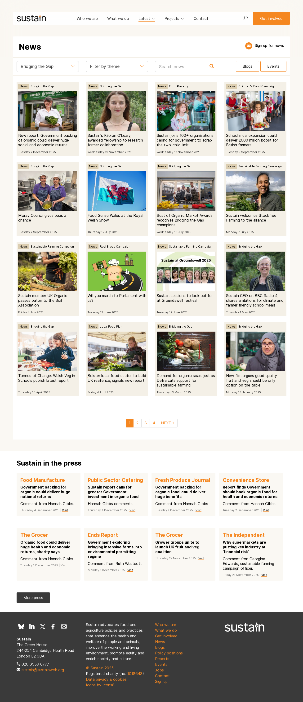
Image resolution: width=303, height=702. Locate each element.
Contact (201, 18)
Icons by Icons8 (100, 685)
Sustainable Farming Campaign (260, 166)
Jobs (159, 670)
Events (273, 66)
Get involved (271, 18)
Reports (162, 658)
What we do (118, 18)
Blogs (247, 66)
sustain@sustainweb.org (43, 669)
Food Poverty (178, 86)
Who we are (87, 18)
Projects (174, 18)
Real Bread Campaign (115, 246)
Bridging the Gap (42, 86)
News (24, 86)
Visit (65, 510)
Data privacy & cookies (106, 679)
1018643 (135, 673)
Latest (146, 18)
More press (33, 597)
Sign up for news (269, 45)
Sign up (161, 681)
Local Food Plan (111, 326)
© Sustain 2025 (100, 668)
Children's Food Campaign (257, 86)
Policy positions (169, 653)
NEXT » (167, 423)
